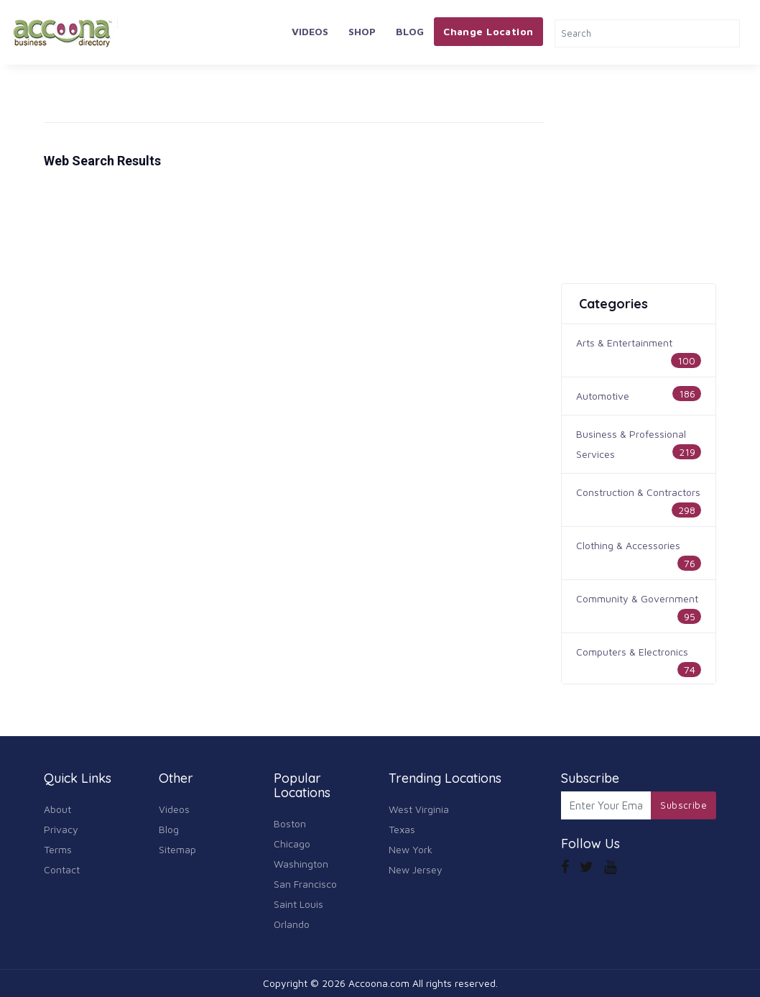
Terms (58, 849)
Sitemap (177, 849)
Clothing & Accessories (628, 545)
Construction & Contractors (638, 492)
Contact (62, 869)
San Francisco (305, 884)
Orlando (292, 924)
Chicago (292, 843)
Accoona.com (378, 983)
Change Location (488, 31)
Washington (301, 864)
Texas (402, 829)
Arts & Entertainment (624, 342)
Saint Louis (298, 904)
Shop (362, 31)
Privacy (61, 829)
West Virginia (419, 809)
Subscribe (683, 805)
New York (410, 849)
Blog (410, 31)
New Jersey (415, 869)
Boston (290, 823)
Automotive (602, 396)
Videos (310, 31)
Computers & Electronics (632, 651)
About (57, 809)
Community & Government (637, 598)
